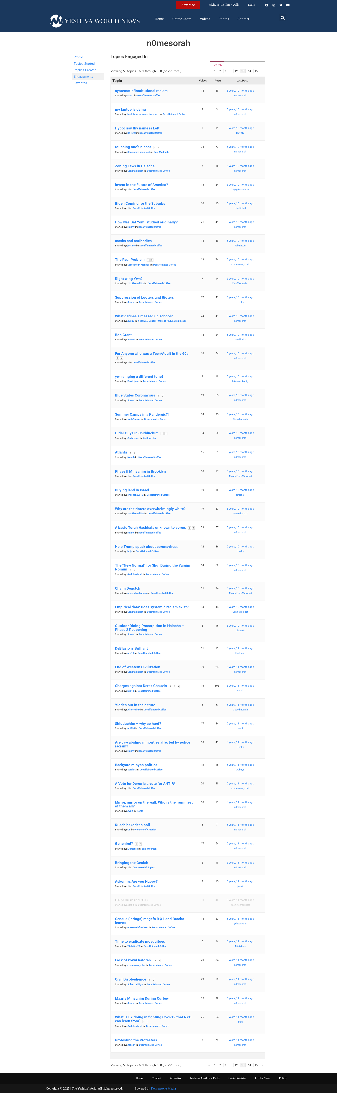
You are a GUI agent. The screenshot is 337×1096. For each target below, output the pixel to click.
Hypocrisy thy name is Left (137, 131)
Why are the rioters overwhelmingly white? (150, 512)
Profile (78, 57)
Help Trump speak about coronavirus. (146, 549)
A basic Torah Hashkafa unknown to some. (150, 530)
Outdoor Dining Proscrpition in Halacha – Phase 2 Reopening (149, 631)
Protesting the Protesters (136, 1043)
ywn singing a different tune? (139, 379)
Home (159, 19)
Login (251, 5)
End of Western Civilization (137, 670)
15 (256, 74)
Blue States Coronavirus (135, 398)
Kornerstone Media (163, 1091)
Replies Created (85, 70)
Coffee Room (181, 19)
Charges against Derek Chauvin (141, 689)
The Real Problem (130, 262)
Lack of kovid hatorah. (133, 963)
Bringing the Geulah (131, 866)
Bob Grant (123, 338)
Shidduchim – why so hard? (138, 726)
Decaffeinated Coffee (148, 98)
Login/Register (237, 1081)
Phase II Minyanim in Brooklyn (140, 474)
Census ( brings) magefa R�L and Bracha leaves (149, 924)
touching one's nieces (133, 150)
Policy (283, 1081)
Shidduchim (149, 441)
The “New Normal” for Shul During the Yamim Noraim (152, 570)
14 (249, 74)
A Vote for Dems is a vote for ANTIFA (145, 786)
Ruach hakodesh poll (132, 828)
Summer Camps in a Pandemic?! (142, 417)
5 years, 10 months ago (240, 93)
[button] (282, 17)
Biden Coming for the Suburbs (140, 206)
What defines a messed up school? (144, 319)
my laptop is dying (130, 112)
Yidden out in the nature (135, 708)
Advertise (175, 1081)
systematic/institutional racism (141, 94)
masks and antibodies (133, 244)
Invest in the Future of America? (141, 188)
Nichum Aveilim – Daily (224, 5)
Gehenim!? (124, 846)
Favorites (80, 83)
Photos (224, 19)
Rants (140, 814)
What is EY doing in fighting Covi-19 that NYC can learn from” (153, 1022)
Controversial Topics (144, 870)
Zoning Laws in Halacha (135, 169)
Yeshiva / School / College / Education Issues (162, 324)
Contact (243, 19)
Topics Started (84, 64)
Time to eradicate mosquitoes (140, 944)
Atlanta (121, 455)
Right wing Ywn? (128, 282)
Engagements (83, 76)
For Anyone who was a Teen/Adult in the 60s (151, 356)
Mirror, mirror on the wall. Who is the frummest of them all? (154, 807)
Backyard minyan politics (136, 768)
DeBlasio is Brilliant (131, 651)
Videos (205, 19)
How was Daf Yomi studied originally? (146, 225)
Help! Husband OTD (131, 903)
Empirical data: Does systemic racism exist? (151, 610)
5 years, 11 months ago (240, 651)
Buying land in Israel (132, 493)
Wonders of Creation (145, 832)
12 (236, 74)
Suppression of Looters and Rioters (144, 300)
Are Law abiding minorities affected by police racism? (152, 747)
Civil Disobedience (130, 982)
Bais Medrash (161, 155)
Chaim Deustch (127, 591)
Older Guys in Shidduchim (137, 436)
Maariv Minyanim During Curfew (141, 1001)
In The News (262, 1081)
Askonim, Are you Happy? (136, 884)
